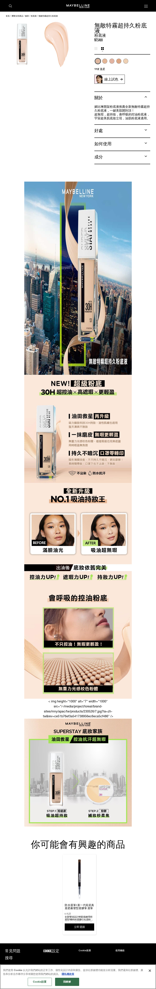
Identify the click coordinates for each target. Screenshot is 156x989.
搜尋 (9, 958)
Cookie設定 (51, 951)
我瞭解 (67, 981)
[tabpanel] (122, 64)
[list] (122, 63)
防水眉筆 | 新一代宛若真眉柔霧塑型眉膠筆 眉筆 (79, 907)
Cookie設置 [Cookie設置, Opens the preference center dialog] (39, 981)
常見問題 (12, 951)
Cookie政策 (85, 950)
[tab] (95, 48)
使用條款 (120, 950)
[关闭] (150, 970)
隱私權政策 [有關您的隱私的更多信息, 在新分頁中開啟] (68, 973)
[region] (78, 976)
